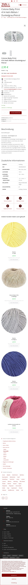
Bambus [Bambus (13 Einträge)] (22, 475)
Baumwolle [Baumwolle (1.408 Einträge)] (5, 477)
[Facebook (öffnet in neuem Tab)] (11, 1)
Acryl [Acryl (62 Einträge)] (3, 475)
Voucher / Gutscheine (7, 468)
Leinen (4, 452)
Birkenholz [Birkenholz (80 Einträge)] (12, 477)
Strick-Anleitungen (6, 466)
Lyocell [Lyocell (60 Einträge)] (4, 481)
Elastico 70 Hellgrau (14, 339)
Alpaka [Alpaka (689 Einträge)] (8, 475)
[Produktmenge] (5, 112)
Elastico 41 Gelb (14, 252)
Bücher (4, 443)
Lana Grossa (22, 119)
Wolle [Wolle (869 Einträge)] (17, 490)
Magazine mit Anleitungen (8, 462)
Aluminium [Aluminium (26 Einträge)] (15, 475)
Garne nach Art (6, 447)
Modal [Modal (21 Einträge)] (3, 483)
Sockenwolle (6, 460)
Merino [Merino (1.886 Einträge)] (9, 481)
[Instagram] (6, 498)
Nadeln (4, 464)
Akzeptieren (14, 575)
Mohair (4, 456)
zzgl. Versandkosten (12, 73)
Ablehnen (14, 579)
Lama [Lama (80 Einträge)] (17, 479)
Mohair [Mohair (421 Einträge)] (9, 483)
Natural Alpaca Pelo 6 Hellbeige (14, 295)
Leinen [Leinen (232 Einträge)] (23, 479)
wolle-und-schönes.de (11, 526)
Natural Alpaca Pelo (19, 300)
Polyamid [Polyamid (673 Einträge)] (4, 485)
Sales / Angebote (7, 533)
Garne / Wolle (6, 445)
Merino (4, 454)
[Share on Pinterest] (20, 207)
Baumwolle (9, 119)
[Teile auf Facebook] (8, 199)
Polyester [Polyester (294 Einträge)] (11, 485)
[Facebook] (3, 498)
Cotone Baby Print (15, 119)
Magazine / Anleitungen (8, 538)
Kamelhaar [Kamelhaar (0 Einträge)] (5, 479)
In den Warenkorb (15, 112)
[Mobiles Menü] (24, 5)
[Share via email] (20, 199)
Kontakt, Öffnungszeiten (9, 547)
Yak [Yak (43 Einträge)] (22, 490)
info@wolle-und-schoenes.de (12, 521)
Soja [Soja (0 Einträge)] (8, 488)
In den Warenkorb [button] (14, 259)
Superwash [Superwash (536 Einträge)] (14, 488)
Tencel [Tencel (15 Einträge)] (20, 488)
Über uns (6, 545)
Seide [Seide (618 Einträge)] (3, 488)
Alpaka (6, 300)
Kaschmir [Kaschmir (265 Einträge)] (12, 479)
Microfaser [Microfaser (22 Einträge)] (22, 481)
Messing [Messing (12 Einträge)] (15, 481)
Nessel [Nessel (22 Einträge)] (14, 483)
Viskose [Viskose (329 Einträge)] (4, 490)
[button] (25, 26)
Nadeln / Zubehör (7, 536)
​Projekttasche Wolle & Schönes (9, 441)
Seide (4, 458)
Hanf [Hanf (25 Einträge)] (18, 477)
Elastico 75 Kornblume (14, 382)
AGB (5, 543)
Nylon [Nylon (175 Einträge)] (20, 483)
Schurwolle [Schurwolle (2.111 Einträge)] (18, 485)
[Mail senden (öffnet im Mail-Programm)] (17, 1)
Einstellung (14, 582)
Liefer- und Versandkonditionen (10, 549)
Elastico (13, 257)
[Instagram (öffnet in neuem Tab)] (14, 1)
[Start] (1, 17)
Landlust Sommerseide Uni (18, 429)
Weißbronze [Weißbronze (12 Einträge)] (11, 490)
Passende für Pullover (13, 89)
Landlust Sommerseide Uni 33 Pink (14, 425)
